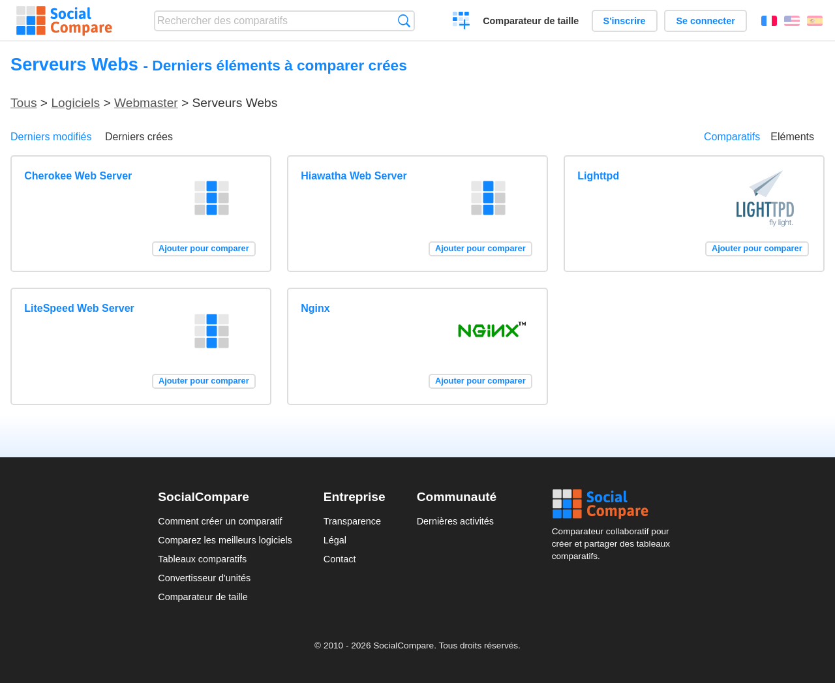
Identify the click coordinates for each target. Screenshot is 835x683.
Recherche (404, 20)
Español (815, 21)
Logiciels (75, 103)
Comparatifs (732, 136)
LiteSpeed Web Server (79, 308)
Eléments (792, 136)
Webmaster (146, 103)
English (792, 21)
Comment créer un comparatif (220, 521)
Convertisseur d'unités (204, 578)
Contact (340, 559)
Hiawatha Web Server (353, 175)
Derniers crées (139, 136)
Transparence (352, 521)
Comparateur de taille (531, 21)
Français (769, 21)
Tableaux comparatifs (202, 559)
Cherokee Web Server (78, 175)
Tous (23, 103)
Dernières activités (455, 521)
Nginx (315, 308)
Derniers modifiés (50, 136)
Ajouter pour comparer (204, 248)
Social (614, 504)
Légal (335, 540)
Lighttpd (598, 175)
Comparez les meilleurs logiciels (225, 540)
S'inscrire (624, 21)
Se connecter (705, 21)
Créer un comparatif (461, 22)
